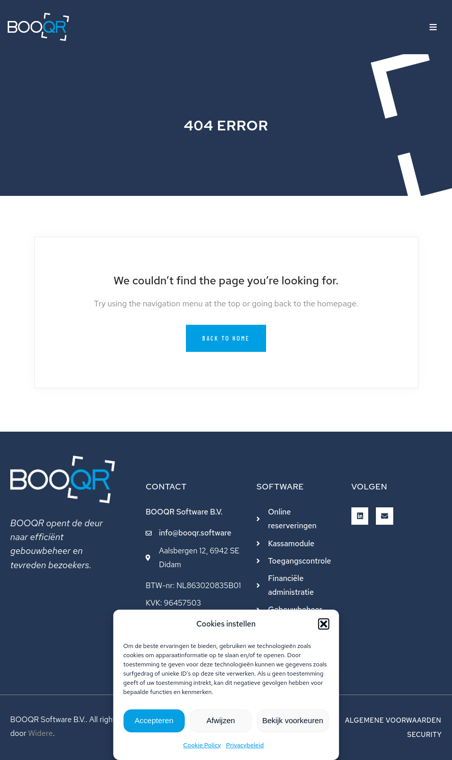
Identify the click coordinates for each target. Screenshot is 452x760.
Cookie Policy (202, 745)
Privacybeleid (245, 745)
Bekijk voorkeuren (293, 720)
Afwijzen (220, 720)
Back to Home (226, 338)
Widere (40, 733)
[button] (324, 624)
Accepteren (154, 720)
